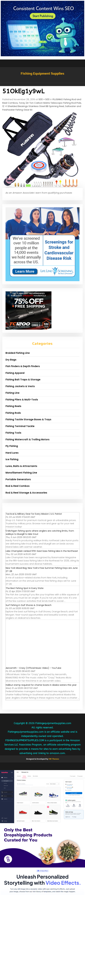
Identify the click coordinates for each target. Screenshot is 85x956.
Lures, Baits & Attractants (21, 466)
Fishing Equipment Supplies (42, 73)
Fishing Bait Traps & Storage (23, 379)
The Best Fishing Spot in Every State (24, 588)
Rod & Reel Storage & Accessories (26, 492)
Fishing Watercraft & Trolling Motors (27, 439)
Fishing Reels (13, 406)
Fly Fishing (12, 446)
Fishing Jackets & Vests (20, 386)
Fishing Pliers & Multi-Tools (22, 399)
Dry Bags (11, 359)
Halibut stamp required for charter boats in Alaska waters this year (41, 684)
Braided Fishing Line (18, 353)
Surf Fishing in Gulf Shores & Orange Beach (28, 605)
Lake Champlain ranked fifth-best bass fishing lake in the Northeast (42, 551)
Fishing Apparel (15, 373)
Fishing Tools (13, 432)
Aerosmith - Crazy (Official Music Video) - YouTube (33, 667)
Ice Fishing (12, 459)
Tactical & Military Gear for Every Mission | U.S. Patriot (34, 513)
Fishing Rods (13, 412)
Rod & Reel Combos (18, 486)
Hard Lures (12, 452)
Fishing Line (12, 392)
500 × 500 (44, 99)
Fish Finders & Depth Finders (23, 366)
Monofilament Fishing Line (21, 472)
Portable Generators (18, 479)
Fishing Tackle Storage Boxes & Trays (28, 419)
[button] (42, 84)
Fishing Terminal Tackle (20, 426)
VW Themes (53, 759)
